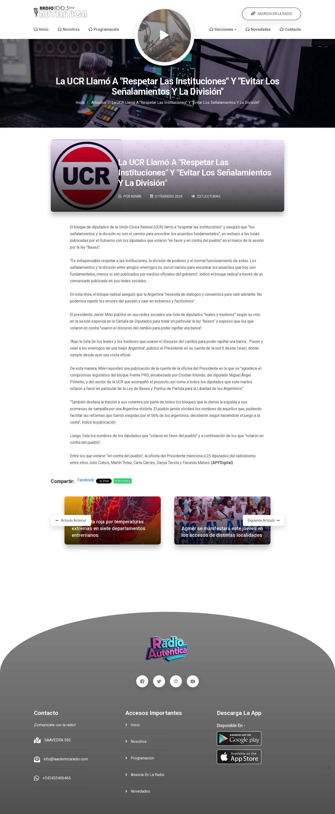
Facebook (85, 480)
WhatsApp (122, 480)
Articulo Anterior (71, 520)
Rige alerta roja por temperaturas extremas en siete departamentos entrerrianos (108, 528)
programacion (139, 758)
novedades (137, 791)
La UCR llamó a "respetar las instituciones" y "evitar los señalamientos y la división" (194, 172)
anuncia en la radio (144, 774)
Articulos (98, 102)
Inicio (80, 102)
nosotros (136, 741)
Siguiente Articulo (263, 520)
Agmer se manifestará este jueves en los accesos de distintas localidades (222, 532)
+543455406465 (57, 778)
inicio (132, 725)
